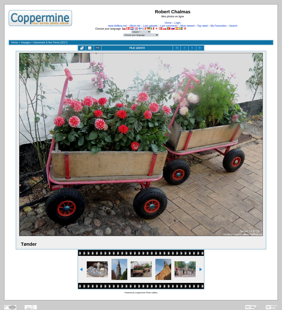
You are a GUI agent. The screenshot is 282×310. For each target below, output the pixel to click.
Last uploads (150, 25)
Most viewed (187, 25)
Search (233, 25)
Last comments (168, 25)
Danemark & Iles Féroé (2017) (50, 42)
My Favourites (218, 25)
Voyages (26, 42)
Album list (134, 25)
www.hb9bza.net (117, 25)
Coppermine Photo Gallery (146, 293)
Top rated (202, 25)
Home (168, 22)
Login (177, 22)
